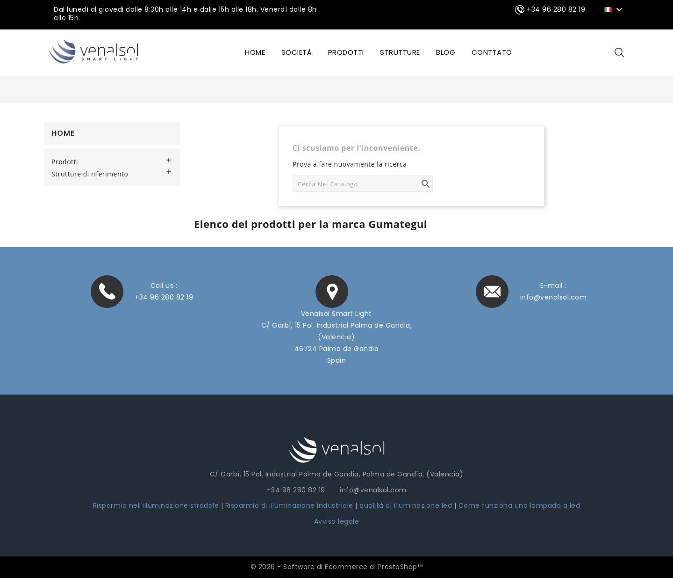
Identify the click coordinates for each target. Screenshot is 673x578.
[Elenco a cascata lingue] (614, 9)
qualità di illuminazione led (405, 505)
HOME (255, 52)
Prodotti (346, 52)
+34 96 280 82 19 (164, 297)
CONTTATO (492, 52)
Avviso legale (336, 521)
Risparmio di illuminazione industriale (290, 505)
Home (63, 133)
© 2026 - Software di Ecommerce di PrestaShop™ (337, 566)
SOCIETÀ (296, 52)
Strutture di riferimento (89, 174)
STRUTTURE (400, 52)
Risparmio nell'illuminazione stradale (156, 505)
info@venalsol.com (553, 297)
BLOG (445, 52)
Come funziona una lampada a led (519, 505)
